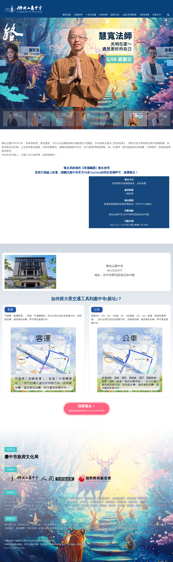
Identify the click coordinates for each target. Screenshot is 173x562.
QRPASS (16, 548)
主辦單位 (10, 469)
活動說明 (78, 15)
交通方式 (156, 15)
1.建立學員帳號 (129, 15)
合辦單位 (10, 492)
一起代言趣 (91, 15)
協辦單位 (10, 519)
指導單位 (10, 449)
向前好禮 (103, 15)
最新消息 (67, 15)
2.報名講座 (144, 15)
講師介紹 (115, 15)
